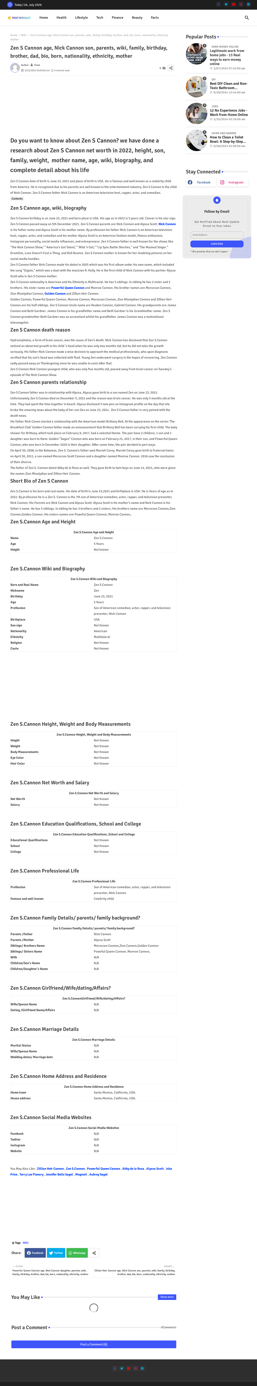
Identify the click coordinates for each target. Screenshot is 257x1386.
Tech (99, 17)
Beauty (137, 17)
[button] (247, 18)
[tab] (43, 18)
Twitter (58, 1253)
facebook (204, 182)
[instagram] (241, 4)
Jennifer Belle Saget (60, 1174)
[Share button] (94, 1253)
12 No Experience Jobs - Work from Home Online (229, 112)
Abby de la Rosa (133, 1169)
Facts (155, 17)
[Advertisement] (93, 106)
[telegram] (248, 4)
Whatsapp (79, 1253)
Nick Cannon (167, 224)
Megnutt (81, 1174)
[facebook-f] (218, 4)
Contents (17, 198)
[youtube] (233, 4)
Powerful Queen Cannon (67, 288)
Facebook (37, 1253)
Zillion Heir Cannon (50, 1169)
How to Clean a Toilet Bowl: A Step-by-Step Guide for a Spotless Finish (226, 139)
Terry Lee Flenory (31, 1174)
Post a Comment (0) (93, 1344)
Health (62, 17)
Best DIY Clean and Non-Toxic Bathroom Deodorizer (229, 86)
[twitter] (226, 4)
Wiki (24, 35)
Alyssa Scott (155, 1169)
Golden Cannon (55, 293)
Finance (117, 17)
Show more (167, 1297)
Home (43, 17)
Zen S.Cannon (75, 1169)
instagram (236, 182)
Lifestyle (81, 17)
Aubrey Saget (98, 1174)
